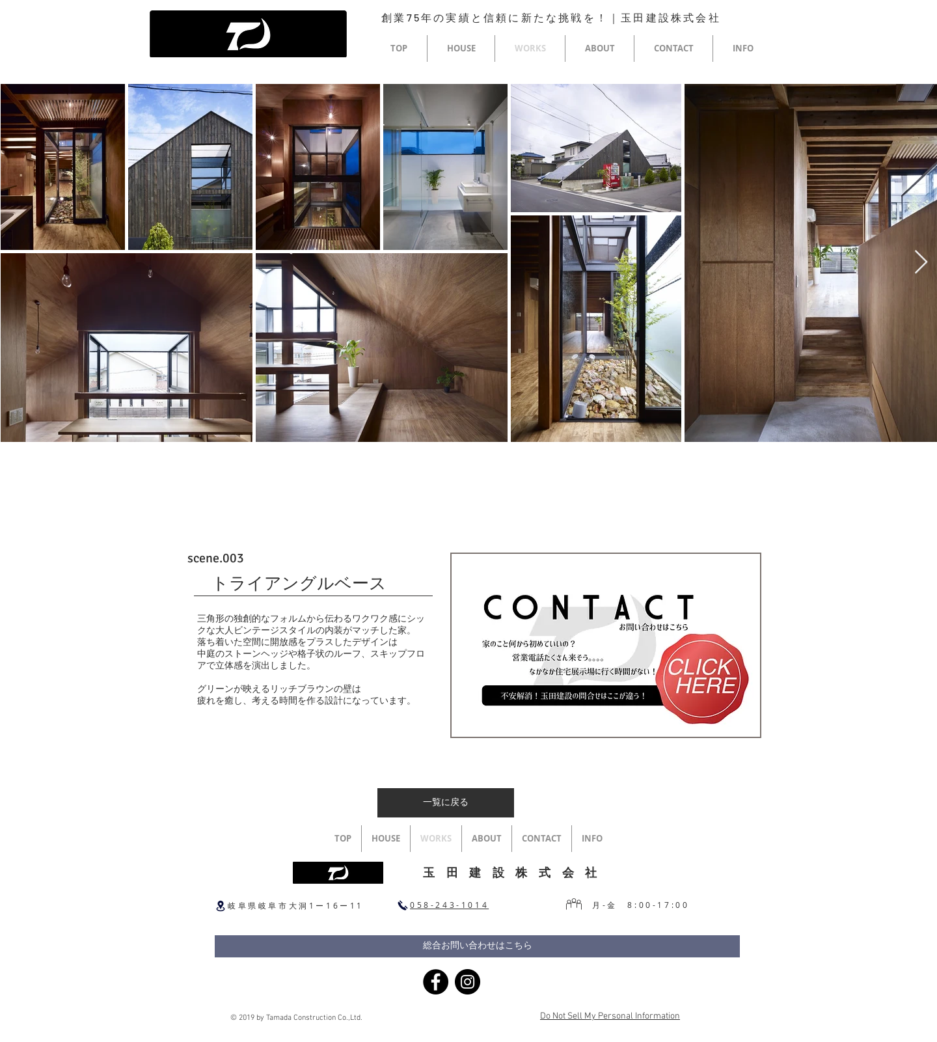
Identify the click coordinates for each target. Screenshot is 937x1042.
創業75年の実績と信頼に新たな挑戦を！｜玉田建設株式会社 (551, 17)
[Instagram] (467, 981)
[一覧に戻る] (445, 802)
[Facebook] (435, 981)
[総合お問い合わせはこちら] (477, 946)
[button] (461, 48)
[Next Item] (921, 262)
